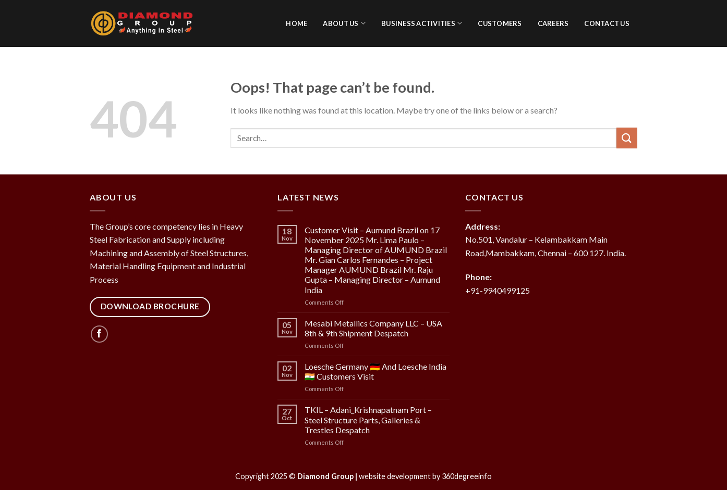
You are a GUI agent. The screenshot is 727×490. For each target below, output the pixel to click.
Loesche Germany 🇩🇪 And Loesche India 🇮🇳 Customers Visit (375, 371)
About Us (344, 23)
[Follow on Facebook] (99, 334)
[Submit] (626, 138)
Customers (500, 23)
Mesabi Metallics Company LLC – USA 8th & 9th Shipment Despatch (373, 328)
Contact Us (606, 23)
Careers (553, 23)
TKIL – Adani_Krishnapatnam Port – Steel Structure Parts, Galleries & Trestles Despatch (368, 419)
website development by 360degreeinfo (425, 476)
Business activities (421, 23)
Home (296, 23)
